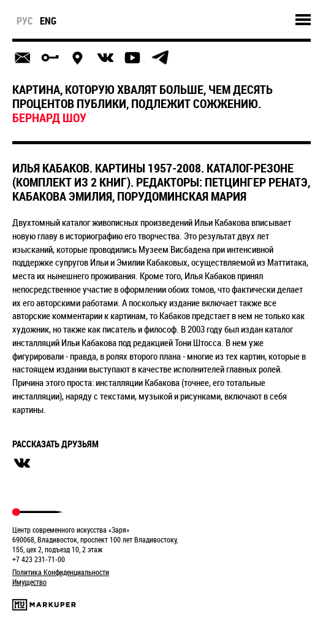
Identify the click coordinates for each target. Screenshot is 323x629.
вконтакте (22, 463)
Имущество (29, 582)
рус (25, 21)
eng (48, 21)
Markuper (44, 605)
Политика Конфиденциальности (60, 572)
